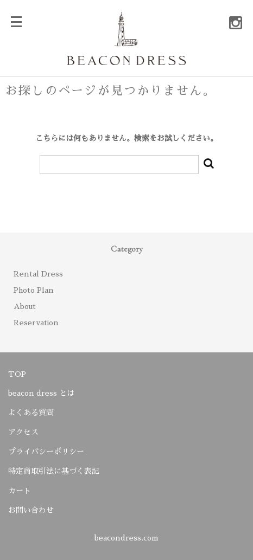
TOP (17, 374)
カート (19, 490)
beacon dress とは (41, 393)
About (25, 306)
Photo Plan (34, 290)
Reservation (36, 322)
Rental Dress (38, 274)
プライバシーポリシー (46, 451)
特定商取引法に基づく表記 (53, 471)
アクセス (23, 432)
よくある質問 (31, 412)
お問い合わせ (31, 510)
